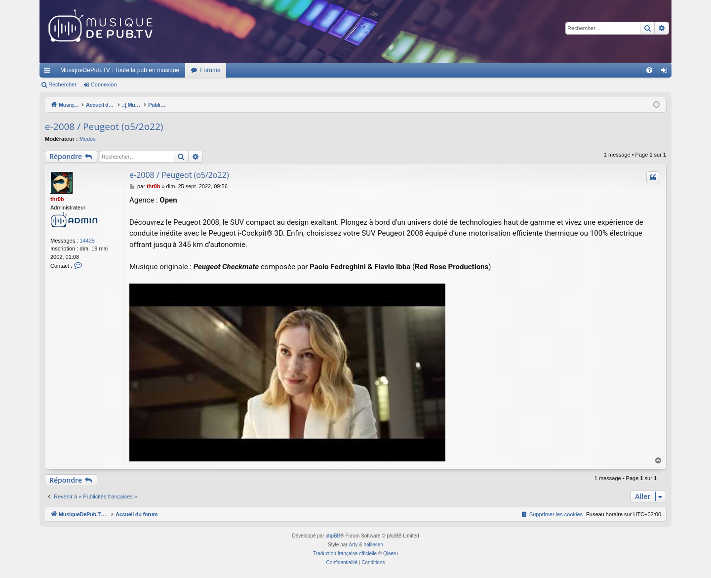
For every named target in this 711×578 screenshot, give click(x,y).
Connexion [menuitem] (666, 72)
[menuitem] (649, 70)
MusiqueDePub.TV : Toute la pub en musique (119, 70)
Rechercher (62, 84)
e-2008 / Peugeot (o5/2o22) (104, 126)
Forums (210, 70)
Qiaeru (390, 553)
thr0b (57, 199)
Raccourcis (48, 72)
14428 (87, 241)
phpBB (332, 535)
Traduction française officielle (345, 553)
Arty (353, 544)
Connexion (104, 84)
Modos (87, 139)
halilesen (373, 544)
